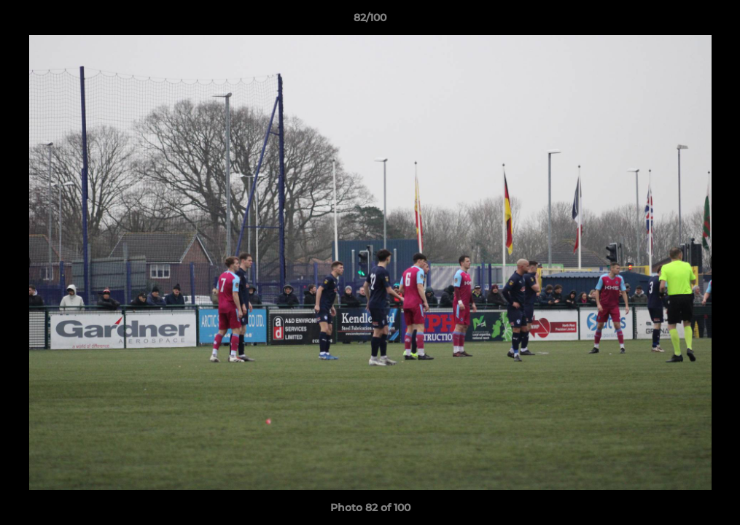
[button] (714, 21)
